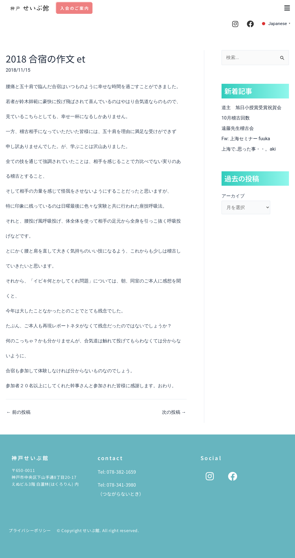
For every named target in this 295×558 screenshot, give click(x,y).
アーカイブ (233, 196)
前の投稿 (18, 412)
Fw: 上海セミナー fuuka (246, 138)
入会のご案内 (74, 8)
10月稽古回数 (236, 118)
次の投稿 (174, 412)
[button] (287, 8)
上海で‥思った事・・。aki (249, 149)
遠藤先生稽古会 (242, 128)
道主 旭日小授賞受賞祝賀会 (251, 107)
